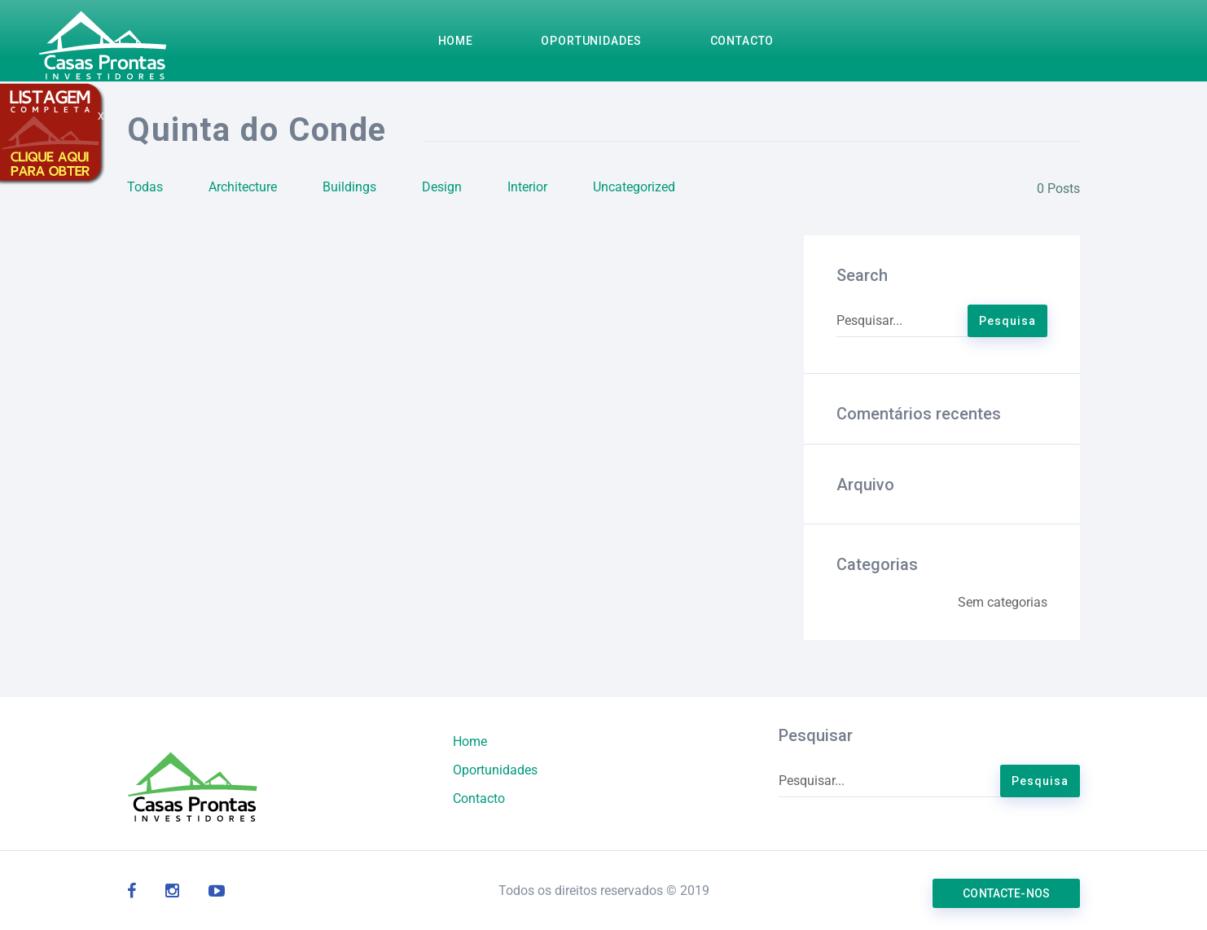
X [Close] (101, 116)
